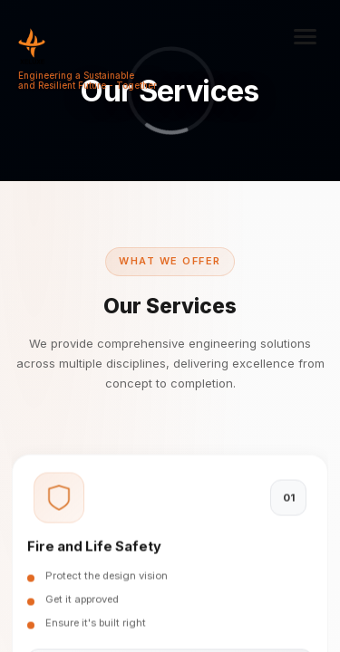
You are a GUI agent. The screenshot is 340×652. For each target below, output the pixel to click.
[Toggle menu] (305, 36)
